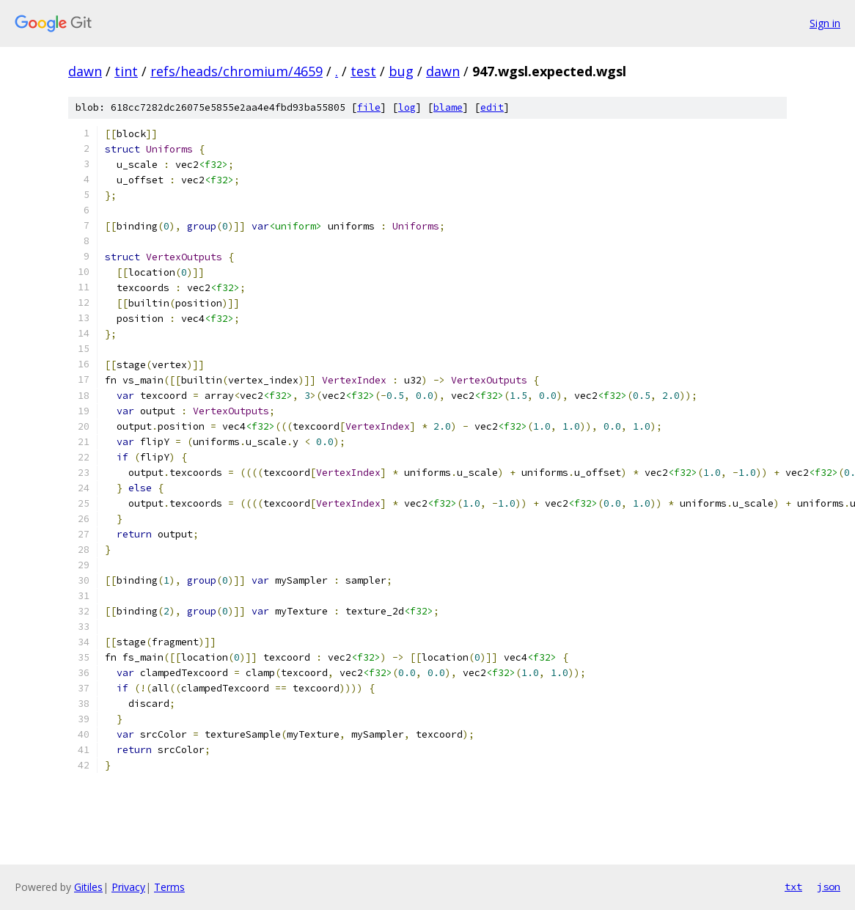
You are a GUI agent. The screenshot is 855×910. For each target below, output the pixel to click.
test (363, 71)
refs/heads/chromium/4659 (236, 71)
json (828, 886)
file (369, 107)
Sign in (825, 23)
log (407, 107)
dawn (85, 71)
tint (126, 71)
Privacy (128, 887)
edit (492, 107)
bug (401, 71)
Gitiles (88, 887)
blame (448, 107)
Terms (169, 887)
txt (793, 886)
